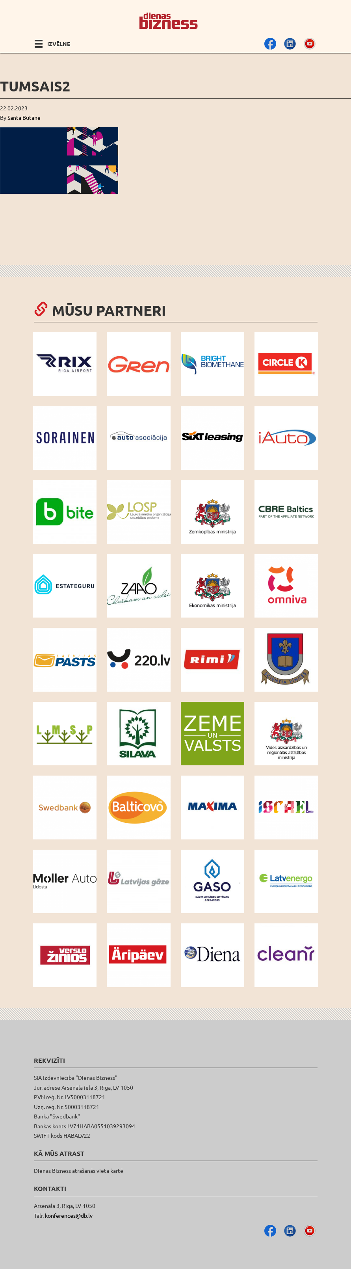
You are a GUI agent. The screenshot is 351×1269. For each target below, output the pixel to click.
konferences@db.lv (69, 1215)
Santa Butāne (24, 117)
